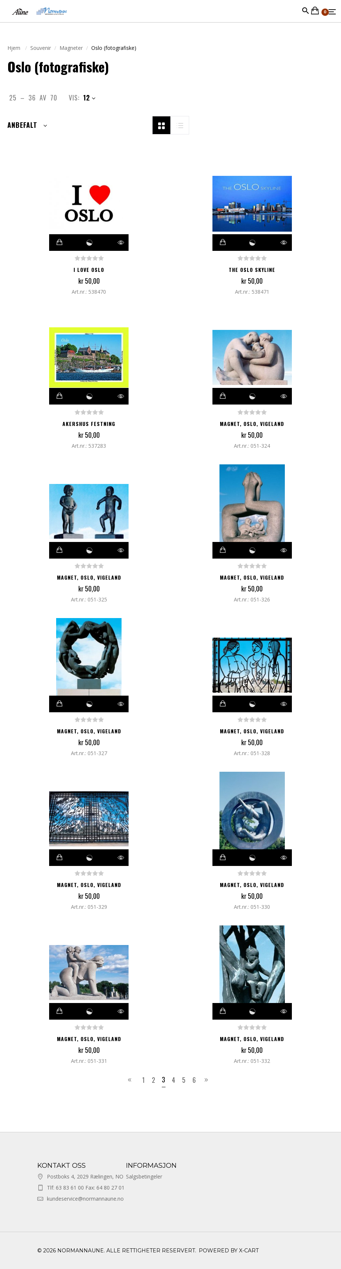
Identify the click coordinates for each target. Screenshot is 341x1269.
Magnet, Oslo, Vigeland (251, 423)
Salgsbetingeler (144, 1176)
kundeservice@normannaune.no (85, 1198)
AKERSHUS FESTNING (89, 423)
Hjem (14, 47)
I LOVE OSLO (89, 269)
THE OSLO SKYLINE (252, 269)
